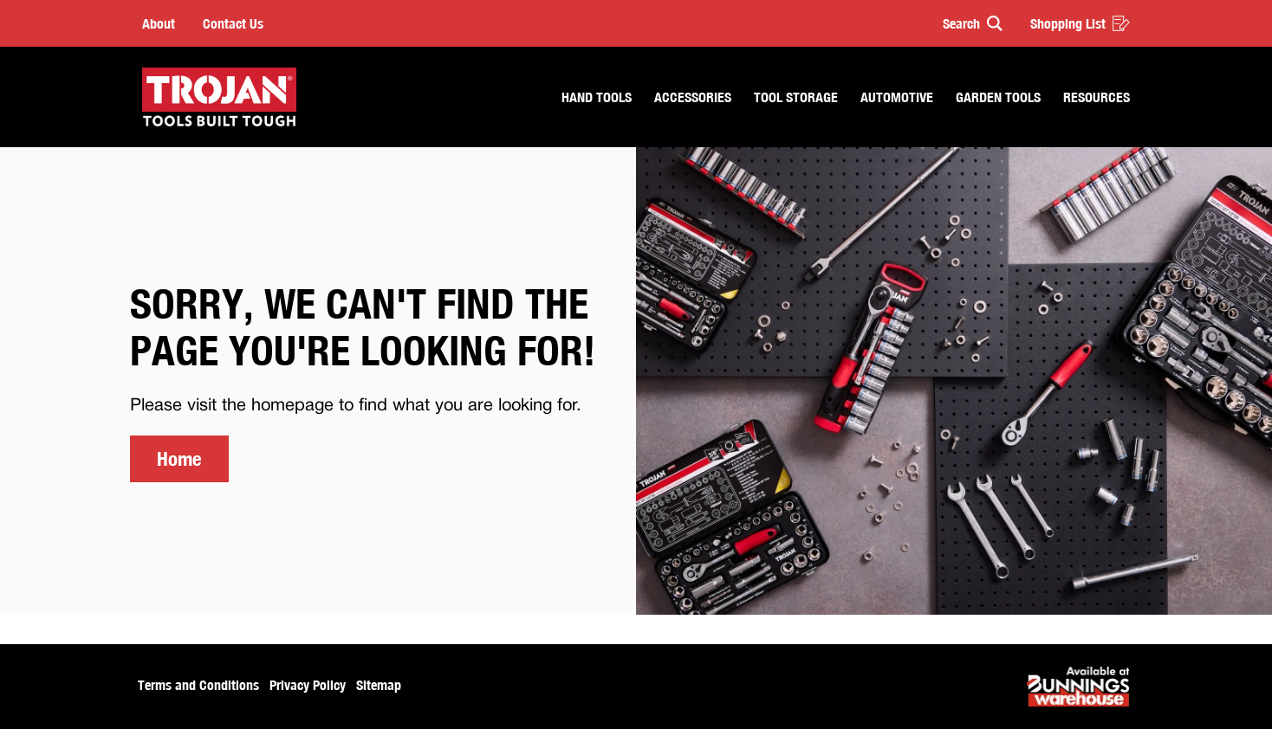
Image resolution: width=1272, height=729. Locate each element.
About (158, 23)
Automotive (896, 97)
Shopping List (1080, 23)
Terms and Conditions (198, 685)
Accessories (692, 97)
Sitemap (378, 685)
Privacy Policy (307, 685)
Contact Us (233, 23)
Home (179, 458)
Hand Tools (596, 97)
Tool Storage (796, 97)
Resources (1096, 97)
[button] (965, 23)
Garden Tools (998, 97)
